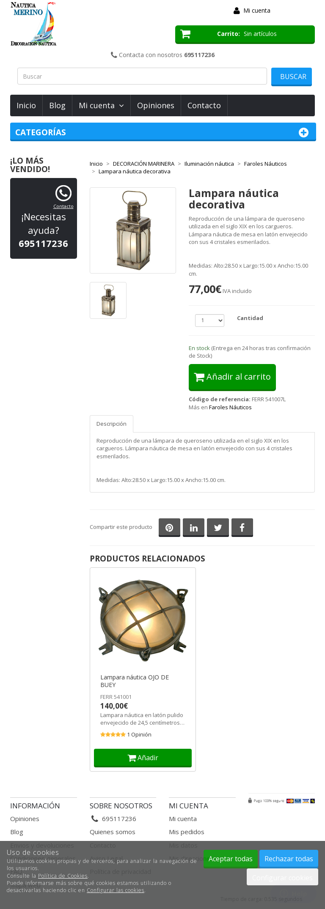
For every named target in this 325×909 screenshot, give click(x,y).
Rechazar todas (288, 858)
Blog (57, 105)
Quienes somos (112, 831)
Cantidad (250, 318)
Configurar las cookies (115, 890)
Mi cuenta (256, 10)
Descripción (111, 423)
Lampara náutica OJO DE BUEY (134, 681)
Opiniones (155, 105)
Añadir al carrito (232, 376)
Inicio (26, 105)
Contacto (204, 105)
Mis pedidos (186, 831)
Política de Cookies (63, 875)
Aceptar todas (231, 858)
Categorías (163, 132)
